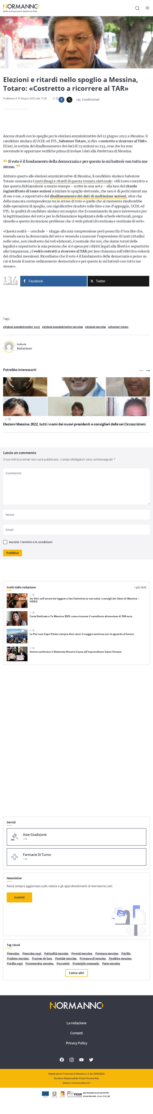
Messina (14, 953)
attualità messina (57, 953)
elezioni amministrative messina (62, 327)
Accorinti (63, 963)
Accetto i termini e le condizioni (30, 542)
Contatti (76, 1033)
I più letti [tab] (140, 587)
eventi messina (82, 953)
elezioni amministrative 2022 (21, 327)
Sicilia (126, 953)
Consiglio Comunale (86, 963)
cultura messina (19, 958)
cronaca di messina (94, 958)
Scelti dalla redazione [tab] (21, 587)
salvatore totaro (118, 327)
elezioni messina (95, 327)
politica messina (121, 958)
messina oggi (32, 953)
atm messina (112, 963)
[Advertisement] (76, 787)
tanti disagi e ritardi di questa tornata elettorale (73, 181)
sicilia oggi (15, 963)
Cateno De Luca (43, 958)
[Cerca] (137, 8)
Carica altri (76, 973)
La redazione (76, 1023)
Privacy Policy (76, 1043)
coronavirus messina (40, 963)
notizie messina (66, 958)
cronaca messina (107, 953)
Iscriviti (19, 897)
